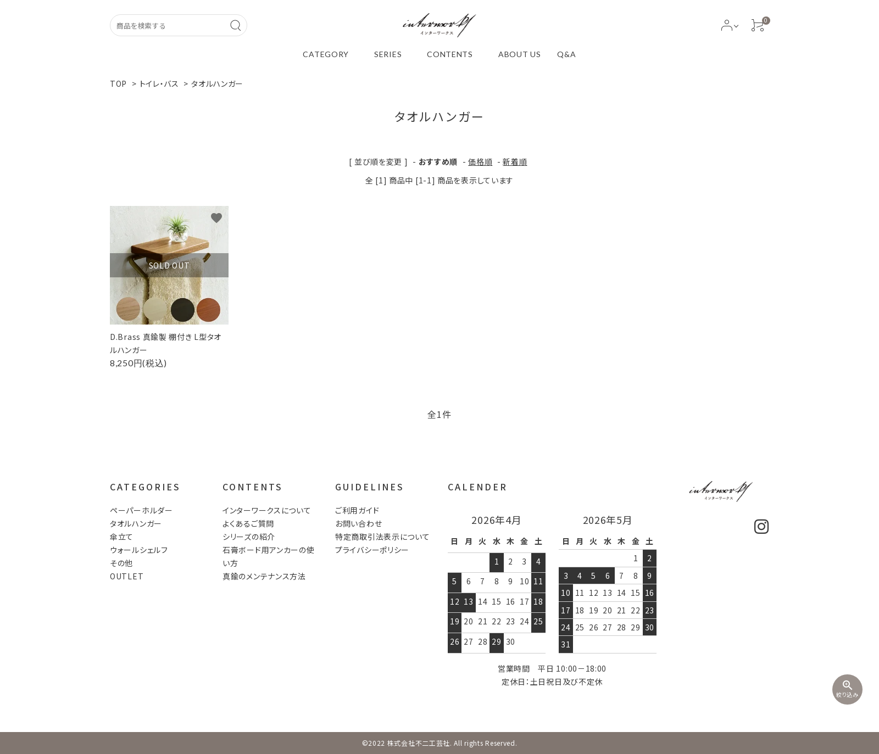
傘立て (121, 536)
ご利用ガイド (357, 510)
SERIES (388, 54)
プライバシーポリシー (372, 549)
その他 (121, 562)
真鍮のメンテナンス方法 (264, 576)
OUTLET (126, 576)
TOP (118, 83)
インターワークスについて (266, 510)
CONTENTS (450, 54)
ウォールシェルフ (139, 549)
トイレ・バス (159, 83)
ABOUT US (519, 54)
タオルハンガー (217, 83)
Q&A (566, 54)
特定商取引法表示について (382, 536)
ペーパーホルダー (141, 510)
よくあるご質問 (248, 523)
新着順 (515, 161)
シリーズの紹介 (248, 536)
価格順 (480, 161)
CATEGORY (326, 54)
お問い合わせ (358, 523)
